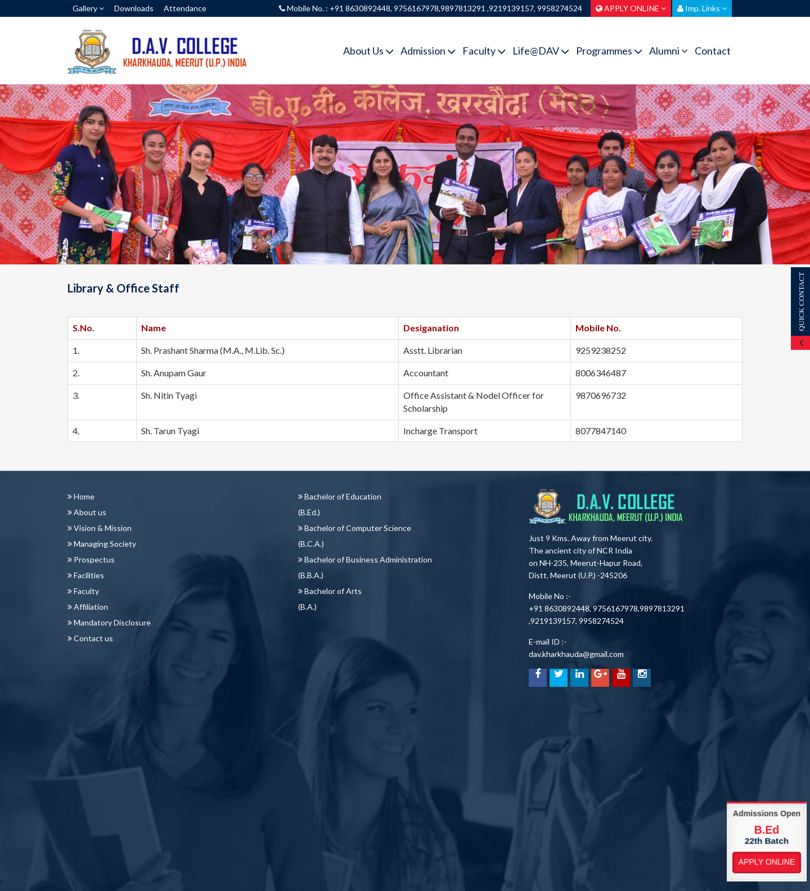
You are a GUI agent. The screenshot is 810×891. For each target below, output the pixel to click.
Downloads (134, 8)
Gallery (88, 8)
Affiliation (88, 606)
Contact (713, 50)
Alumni (668, 50)
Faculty (484, 51)
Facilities (86, 575)
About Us (368, 51)
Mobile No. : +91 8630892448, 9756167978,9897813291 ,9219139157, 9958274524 (430, 8)
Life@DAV (540, 51)
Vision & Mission (100, 528)
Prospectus (91, 559)
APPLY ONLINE (631, 8)
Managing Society (102, 543)
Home (81, 496)
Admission (428, 51)
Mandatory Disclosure (109, 622)
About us (87, 512)
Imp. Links (702, 8)
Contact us (90, 638)
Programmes (609, 51)
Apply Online (766, 862)
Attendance (185, 8)
